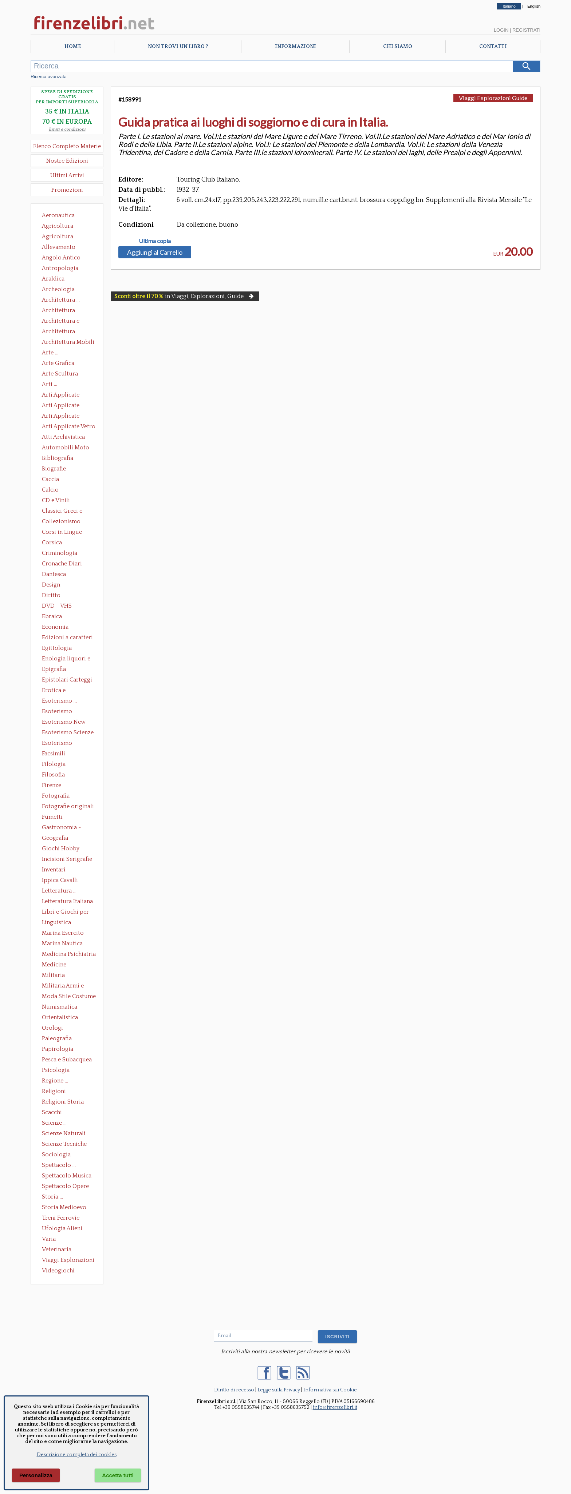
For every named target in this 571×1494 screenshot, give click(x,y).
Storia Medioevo (64, 1207)
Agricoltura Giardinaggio (59, 237)
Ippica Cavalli (60, 880)
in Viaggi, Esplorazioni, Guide (184, 296)
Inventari (54, 869)
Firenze (51, 785)
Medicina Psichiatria (69, 954)
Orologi (52, 1028)
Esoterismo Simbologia (57, 744)
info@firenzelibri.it (335, 1407)
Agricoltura (57, 226)
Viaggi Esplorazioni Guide (68, 1261)
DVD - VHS (57, 606)
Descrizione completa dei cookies (77, 1455)
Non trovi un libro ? (178, 46)
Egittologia (57, 648)
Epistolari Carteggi (67, 679)
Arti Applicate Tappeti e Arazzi (63, 417)
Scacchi (52, 1112)
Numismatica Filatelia (59, 1008)
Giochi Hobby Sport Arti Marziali (67, 849)
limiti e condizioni (67, 129)
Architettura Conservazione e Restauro (63, 311)
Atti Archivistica (63, 437)
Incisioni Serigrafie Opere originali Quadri (67, 860)
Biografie (54, 468)
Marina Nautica (62, 943)
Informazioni (295, 46)
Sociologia (56, 1154)
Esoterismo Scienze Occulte (68, 733)
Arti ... (49, 384)
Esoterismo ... (59, 701)
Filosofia (53, 774)
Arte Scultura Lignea (60, 374)
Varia (49, 1239)
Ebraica (52, 616)
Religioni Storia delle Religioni (63, 1102)
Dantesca (54, 574)
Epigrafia (54, 669)
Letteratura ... (59, 890)
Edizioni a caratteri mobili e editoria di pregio (68, 638)
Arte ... (50, 352)
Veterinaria (56, 1249)
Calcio (50, 489)
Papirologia (57, 1049)
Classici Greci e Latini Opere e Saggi (68, 512)
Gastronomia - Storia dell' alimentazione (61, 828)
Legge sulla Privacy (278, 1390)
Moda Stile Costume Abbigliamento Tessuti (69, 997)
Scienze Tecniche (64, 1144)
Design (51, 584)
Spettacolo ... (59, 1165)
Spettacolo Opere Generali (65, 1187)
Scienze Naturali (64, 1133)
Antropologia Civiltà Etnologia (64, 269)
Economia (55, 627)
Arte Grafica (58, 363)
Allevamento (58, 247)
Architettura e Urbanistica (60, 322)
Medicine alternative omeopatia (56, 965)
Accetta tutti (118, 1475)
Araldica (53, 278)
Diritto (51, 595)
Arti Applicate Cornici (60, 406)
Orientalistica (60, 1017)
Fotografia (56, 795)
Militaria (53, 975)
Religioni (54, 1091)
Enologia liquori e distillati (66, 659)
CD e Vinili (56, 500)
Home (72, 46)
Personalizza (35, 1475)
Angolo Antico (61, 257)
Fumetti (52, 817)
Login (501, 30)
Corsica (52, 542)
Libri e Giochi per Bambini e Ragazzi (66, 913)
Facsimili (53, 753)
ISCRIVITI (337, 1336)
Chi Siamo (397, 46)
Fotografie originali (68, 806)
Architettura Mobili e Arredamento (68, 343)
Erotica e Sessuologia (58, 691)
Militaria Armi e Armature (63, 986)
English (533, 6)
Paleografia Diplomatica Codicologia (58, 1039)
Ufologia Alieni (62, 1228)
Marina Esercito (63, 933)
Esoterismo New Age (64, 723)
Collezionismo (61, 521)
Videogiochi (58, 1270)
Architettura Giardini (58, 332)
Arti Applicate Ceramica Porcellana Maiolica (68, 396)
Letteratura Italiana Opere (67, 902)
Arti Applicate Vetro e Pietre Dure (68, 427)
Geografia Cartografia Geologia (57, 839)
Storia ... (52, 1196)
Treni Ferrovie (60, 1218)
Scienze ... (54, 1123)
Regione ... (55, 1080)
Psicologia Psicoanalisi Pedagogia (57, 1071)
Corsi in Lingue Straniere (62, 533)
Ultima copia (155, 241)
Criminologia (59, 553)
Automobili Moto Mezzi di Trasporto (67, 448)
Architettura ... (61, 300)
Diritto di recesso (234, 1390)
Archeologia (58, 289)
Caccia (50, 479)
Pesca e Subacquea (67, 1059)
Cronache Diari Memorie (62, 564)
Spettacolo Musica (66, 1175)
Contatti (493, 46)
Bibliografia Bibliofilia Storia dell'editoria (64, 459)
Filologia (54, 764)
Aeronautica (58, 215)
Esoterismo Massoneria (57, 712)
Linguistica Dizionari (56, 923)
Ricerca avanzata (49, 76)
